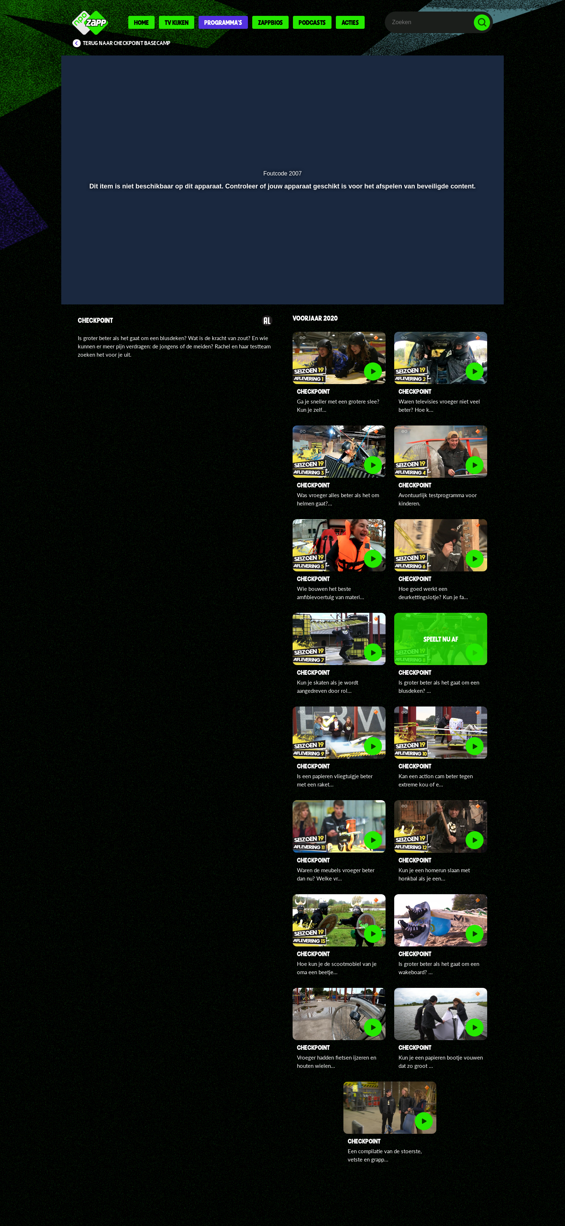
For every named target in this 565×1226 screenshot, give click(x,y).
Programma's (223, 22)
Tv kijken (176, 22)
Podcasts (312, 22)
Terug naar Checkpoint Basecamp (126, 43)
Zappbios (270, 22)
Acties (350, 22)
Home (141, 22)
